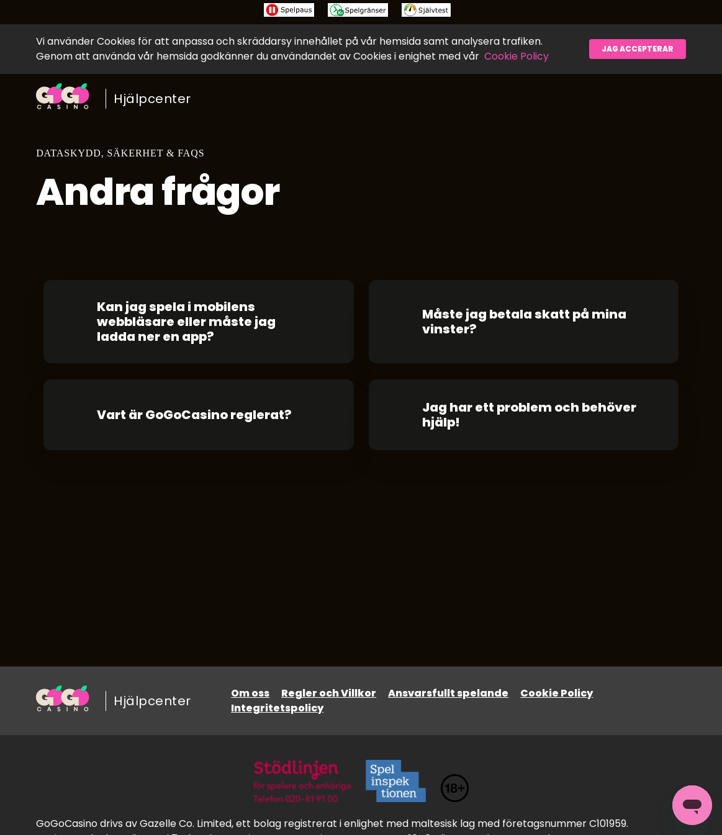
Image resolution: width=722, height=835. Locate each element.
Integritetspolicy (277, 708)
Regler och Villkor (328, 693)
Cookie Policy (516, 56)
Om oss (250, 693)
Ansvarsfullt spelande (448, 693)
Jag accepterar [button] (638, 48)
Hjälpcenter (152, 98)
